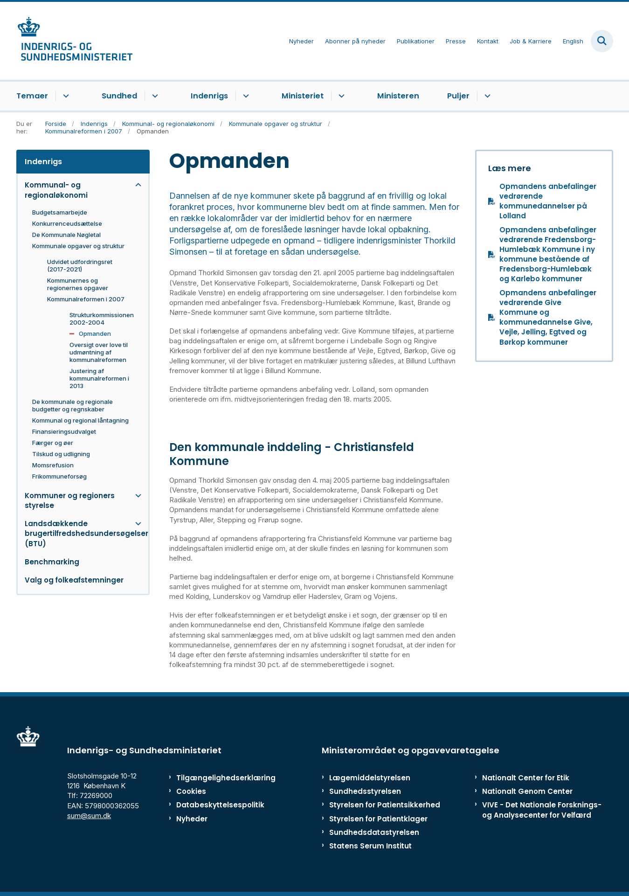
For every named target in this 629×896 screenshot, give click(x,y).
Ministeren (398, 95)
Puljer (458, 95)
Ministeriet (303, 95)
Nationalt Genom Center (527, 791)
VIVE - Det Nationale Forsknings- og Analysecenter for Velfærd (541, 810)
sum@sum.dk (89, 815)
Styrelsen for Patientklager (378, 819)
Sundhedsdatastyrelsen (374, 832)
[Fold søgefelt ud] (602, 41)
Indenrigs (209, 95)
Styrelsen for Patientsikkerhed (384, 805)
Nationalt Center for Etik (525, 778)
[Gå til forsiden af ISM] (74, 41)
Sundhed (119, 95)
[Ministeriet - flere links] (340, 96)
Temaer (32, 95)
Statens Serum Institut (370, 846)
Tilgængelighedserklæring (216, 778)
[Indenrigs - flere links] (244, 96)
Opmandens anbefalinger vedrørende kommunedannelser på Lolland (547, 201)
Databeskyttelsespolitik (216, 805)
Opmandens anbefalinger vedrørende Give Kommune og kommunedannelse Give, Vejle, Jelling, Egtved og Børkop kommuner (547, 317)
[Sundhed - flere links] (154, 96)
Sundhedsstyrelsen (365, 791)
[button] (136, 185)
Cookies (191, 791)
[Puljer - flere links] (486, 96)
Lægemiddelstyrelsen (369, 778)
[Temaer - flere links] (64, 96)
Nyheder (191, 819)
